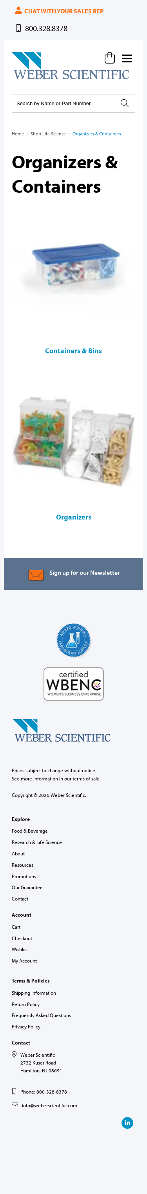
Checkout (22, 938)
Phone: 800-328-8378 (43, 1091)
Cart (16, 927)
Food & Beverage (30, 831)
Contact (20, 898)
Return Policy (26, 1004)
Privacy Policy (26, 1026)
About (18, 853)
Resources (22, 865)
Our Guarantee (27, 887)
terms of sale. (87, 778)
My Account (24, 960)
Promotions (24, 876)
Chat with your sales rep (58, 11)
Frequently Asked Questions (41, 1015)
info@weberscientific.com (49, 1105)
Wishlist (20, 949)
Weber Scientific (30, 78)
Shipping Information (34, 993)
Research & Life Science (37, 842)
